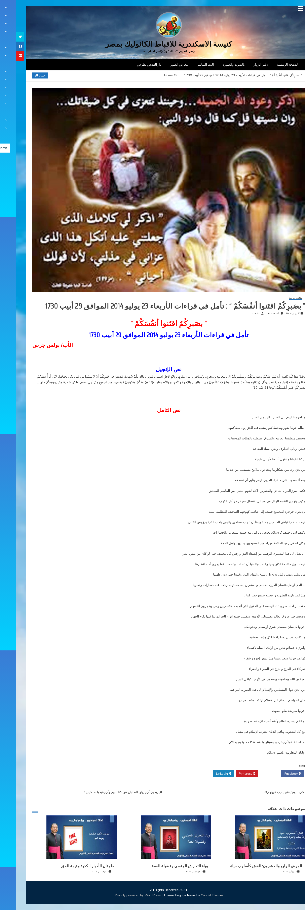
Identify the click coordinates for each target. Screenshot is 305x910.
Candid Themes (196, 895)
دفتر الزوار (244, 64)
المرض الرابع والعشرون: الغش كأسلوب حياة (250, 866)
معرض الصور (163, 64)
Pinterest (230, 773)
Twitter (253, 773)
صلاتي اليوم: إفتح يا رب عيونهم (271, 792)
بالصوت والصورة (217, 64)
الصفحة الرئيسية (271, 64)
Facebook (276, 773)
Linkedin (207, 773)
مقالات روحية (279, 298)
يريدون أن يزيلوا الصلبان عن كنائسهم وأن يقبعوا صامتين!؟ (105, 792)
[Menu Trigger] (284, 8)
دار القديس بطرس (133, 64)
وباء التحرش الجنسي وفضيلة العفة (164, 866)
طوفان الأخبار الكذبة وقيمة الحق (71, 866)
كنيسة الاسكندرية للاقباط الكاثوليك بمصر (152, 44)
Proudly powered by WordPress (122, 895)
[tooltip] (4, 37)
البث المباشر (189, 64)
